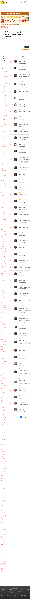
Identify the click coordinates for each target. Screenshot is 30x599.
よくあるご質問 (18, 591)
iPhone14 (6, 115)
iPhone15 (6, 105)
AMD (23, 59)
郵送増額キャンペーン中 (9, 36)
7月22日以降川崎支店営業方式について (12, 34)
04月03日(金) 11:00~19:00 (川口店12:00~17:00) (14, 32)
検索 (26, 47)
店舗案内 (3, 589)
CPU (20, 59)
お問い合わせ (10, 589)
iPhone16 (6, 95)
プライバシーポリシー (19, 589)
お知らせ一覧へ (4, 38)
